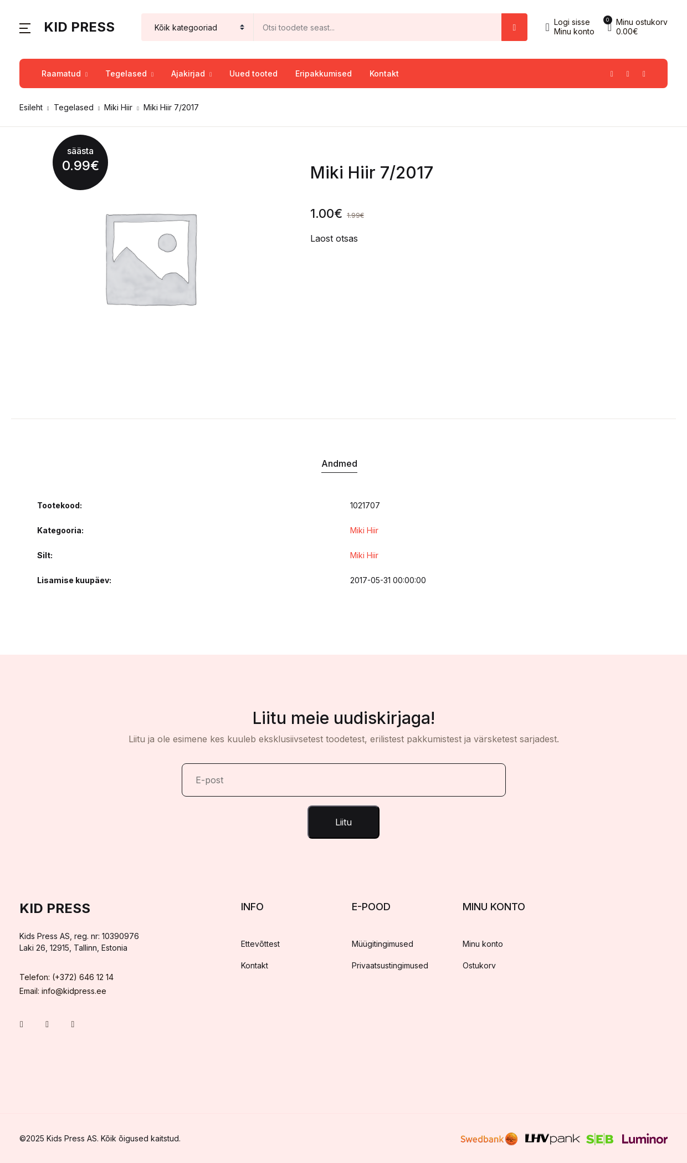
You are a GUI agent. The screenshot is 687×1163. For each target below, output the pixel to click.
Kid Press (79, 27)
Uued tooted (253, 73)
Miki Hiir (118, 107)
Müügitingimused (382, 943)
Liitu (343, 822)
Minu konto (483, 943)
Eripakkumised (323, 73)
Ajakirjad (188, 73)
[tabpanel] (149, 257)
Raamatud (61, 73)
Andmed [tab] (339, 463)
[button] (24, 27)
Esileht (31, 107)
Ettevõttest (260, 943)
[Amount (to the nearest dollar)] (378, 27)
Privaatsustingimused (390, 965)
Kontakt (384, 73)
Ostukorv (479, 965)
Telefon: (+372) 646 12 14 (66, 977)
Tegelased (126, 73)
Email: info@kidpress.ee (62, 991)
